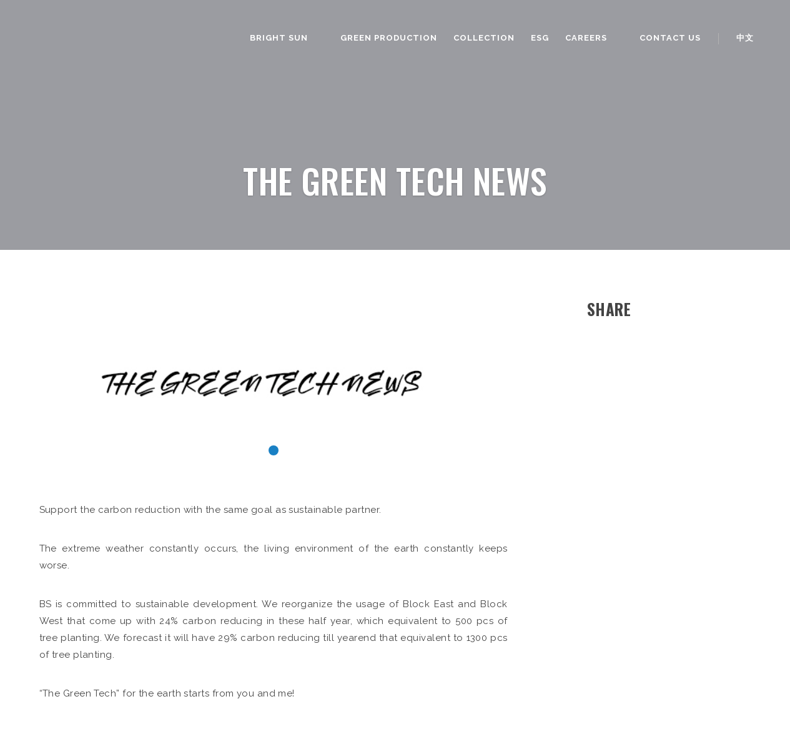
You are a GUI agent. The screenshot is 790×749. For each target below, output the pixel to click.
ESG (540, 37)
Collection (484, 37)
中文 (745, 37)
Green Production (388, 37)
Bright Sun (279, 37)
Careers (586, 37)
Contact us (670, 37)
